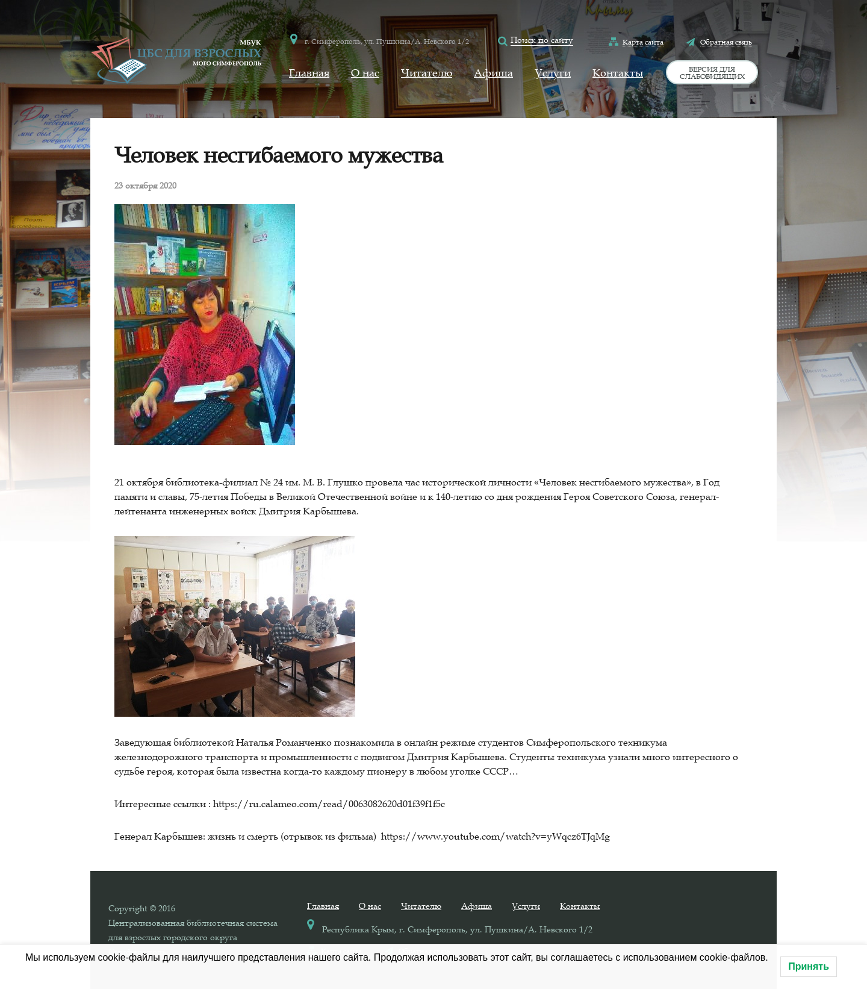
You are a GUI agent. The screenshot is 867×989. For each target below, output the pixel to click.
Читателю (426, 73)
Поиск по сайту (542, 39)
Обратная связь (726, 41)
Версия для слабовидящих (712, 72)
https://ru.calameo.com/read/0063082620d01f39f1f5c (329, 803)
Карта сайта (643, 41)
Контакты (617, 73)
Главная (309, 73)
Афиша (493, 73)
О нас (365, 73)
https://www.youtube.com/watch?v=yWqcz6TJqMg (495, 836)
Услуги (553, 73)
